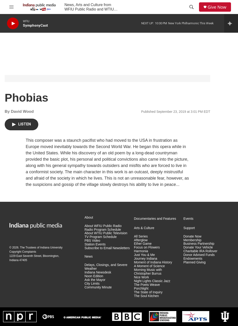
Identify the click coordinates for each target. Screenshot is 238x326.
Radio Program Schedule (103, 229)
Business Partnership (198, 243)
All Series (141, 236)
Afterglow (140, 240)
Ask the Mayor (95, 280)
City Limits (92, 283)
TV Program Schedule (101, 237)
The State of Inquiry (148, 292)
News (89, 256)
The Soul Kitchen (146, 296)
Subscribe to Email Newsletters (107, 248)
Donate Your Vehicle (198, 247)
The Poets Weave (147, 285)
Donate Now (192, 236)
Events (188, 218)
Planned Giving (194, 262)
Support (189, 228)
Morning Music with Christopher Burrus (148, 271)
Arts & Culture (144, 228)
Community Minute (98, 287)
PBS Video (92, 240)
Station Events (95, 244)
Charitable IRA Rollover (200, 251)
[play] (13, 23)
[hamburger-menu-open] (11, 7)
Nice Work (141, 277)
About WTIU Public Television (106, 233)
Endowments (192, 258)
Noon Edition (94, 276)
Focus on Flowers (147, 247)
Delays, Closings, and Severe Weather (106, 266)
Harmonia (141, 251)
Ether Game (142, 243)
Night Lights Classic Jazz (152, 281)
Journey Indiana (145, 258)
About (89, 217)
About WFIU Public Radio (103, 226)
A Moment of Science (149, 266)
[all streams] (231, 23)
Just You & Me (144, 255)
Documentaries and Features (155, 218)
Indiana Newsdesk (98, 272)
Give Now (217, 7)
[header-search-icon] (191, 7)
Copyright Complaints (22, 251)
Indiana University (51, 247)
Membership (192, 240)
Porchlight (141, 288)
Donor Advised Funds (199, 255)
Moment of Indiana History (153, 262)
